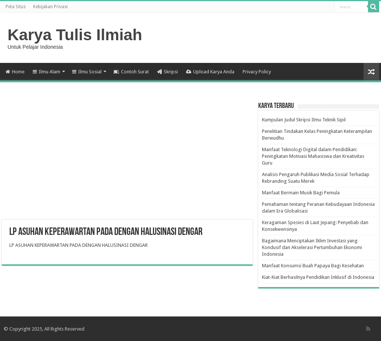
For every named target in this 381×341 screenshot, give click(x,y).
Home (15, 71)
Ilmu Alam (46, 71)
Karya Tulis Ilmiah (74, 35)
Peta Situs (16, 6)
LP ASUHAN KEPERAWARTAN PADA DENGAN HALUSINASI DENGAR (78, 245)
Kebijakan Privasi (50, 6)
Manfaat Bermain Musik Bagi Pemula (301, 192)
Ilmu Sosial (87, 71)
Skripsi (167, 71)
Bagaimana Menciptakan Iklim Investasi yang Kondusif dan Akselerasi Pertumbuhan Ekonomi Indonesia (312, 247)
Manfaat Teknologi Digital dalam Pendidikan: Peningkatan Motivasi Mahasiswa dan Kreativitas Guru (313, 156)
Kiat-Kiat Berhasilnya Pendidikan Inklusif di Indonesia (318, 277)
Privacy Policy (257, 71)
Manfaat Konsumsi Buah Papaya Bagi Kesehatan (313, 265)
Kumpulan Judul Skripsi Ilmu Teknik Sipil (304, 119)
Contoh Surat (131, 71)
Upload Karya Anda (210, 71)
